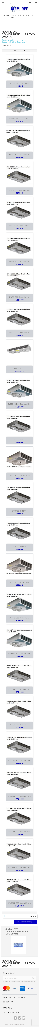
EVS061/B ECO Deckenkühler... (19, 654)
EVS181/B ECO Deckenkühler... (19, 832)
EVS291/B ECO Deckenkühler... (19, 867)
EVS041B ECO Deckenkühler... (20, 618)
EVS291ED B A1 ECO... (19, 547)
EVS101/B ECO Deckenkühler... (19, 689)
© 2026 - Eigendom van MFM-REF (15, 1024)
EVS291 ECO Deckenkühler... (19, 333)
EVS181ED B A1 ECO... (19, 511)
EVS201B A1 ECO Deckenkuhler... (20, 475)
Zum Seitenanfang (25, 922)
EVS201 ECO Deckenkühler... (19, 226)
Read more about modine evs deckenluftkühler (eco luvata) (14, 41)
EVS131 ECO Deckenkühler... (19, 190)
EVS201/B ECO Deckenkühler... (19, 760)
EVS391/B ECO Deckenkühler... (19, 903)
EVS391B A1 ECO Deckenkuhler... (19, 582)
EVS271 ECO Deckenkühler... (19, 261)
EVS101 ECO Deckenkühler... (19, 154)
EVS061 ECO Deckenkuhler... (19, 119)
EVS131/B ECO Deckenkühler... (20, 725)
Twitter (19, 1017)
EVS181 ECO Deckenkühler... (19, 297)
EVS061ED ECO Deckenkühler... (19, 404)
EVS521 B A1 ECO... (19, 368)
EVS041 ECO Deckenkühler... (19, 83)
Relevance (7, 45)
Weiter (33, 916)
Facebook (15, 1017)
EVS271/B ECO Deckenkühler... (19, 796)
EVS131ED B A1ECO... (19, 440)
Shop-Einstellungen (14, 998)
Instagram (23, 1017)
